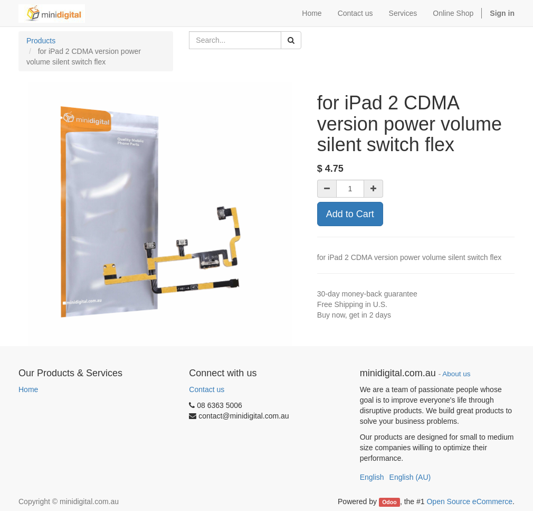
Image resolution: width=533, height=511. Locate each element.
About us (456, 374)
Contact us (206, 389)
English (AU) (410, 477)
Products (40, 40)
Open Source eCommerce (469, 501)
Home (28, 389)
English (372, 477)
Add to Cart (350, 214)
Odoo (389, 502)
